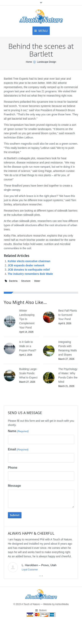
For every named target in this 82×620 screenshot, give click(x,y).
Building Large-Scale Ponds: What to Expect (28, 373)
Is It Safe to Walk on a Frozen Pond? (27, 346)
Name (18, 431)
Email (18, 450)
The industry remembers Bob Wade (30, 273)
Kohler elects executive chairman (29, 261)
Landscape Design (46, 62)
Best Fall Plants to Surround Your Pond (67, 315)
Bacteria (13, 281)
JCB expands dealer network (26, 265)
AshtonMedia (62, 604)
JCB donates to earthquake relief (29, 269)
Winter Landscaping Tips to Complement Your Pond (26, 319)
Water (37, 281)
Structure (26, 281)
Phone (12, 467)
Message (14, 485)
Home (29, 62)
